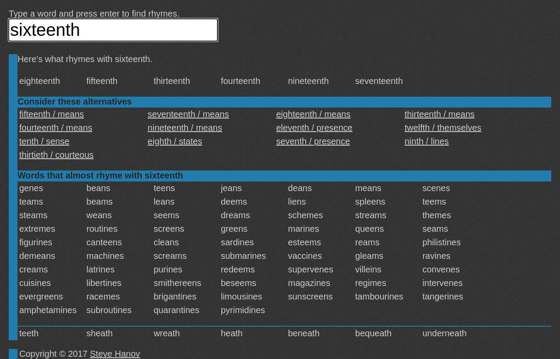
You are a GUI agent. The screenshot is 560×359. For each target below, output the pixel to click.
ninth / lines (427, 141)
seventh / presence (313, 141)
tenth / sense (44, 141)
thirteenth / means (440, 114)
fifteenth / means (51, 114)
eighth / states (175, 141)
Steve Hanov (115, 354)
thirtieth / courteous (56, 155)
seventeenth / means (188, 114)
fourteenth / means (55, 127)
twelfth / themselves (443, 127)
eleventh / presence (314, 127)
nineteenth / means (185, 127)
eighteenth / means (313, 114)
